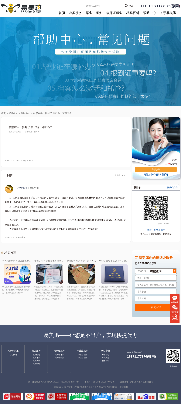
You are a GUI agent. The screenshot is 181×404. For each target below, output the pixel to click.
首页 (62, 13)
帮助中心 (149, 13)
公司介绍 (13, 355)
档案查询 (36, 355)
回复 (23, 237)
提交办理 (156, 307)
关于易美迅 (168, 13)
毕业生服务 (94, 13)
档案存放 (36, 361)
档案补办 (36, 358)
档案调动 (36, 364)
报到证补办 (59, 355)
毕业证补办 (82, 355)
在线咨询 (155, 169)
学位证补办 (82, 358)
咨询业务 (142, 271)
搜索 (131, 5)
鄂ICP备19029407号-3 (103, 382)
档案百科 (132, 13)
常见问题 (105, 358)
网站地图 (123, 387)
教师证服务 (114, 13)
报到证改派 (59, 358)
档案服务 (75, 13)
